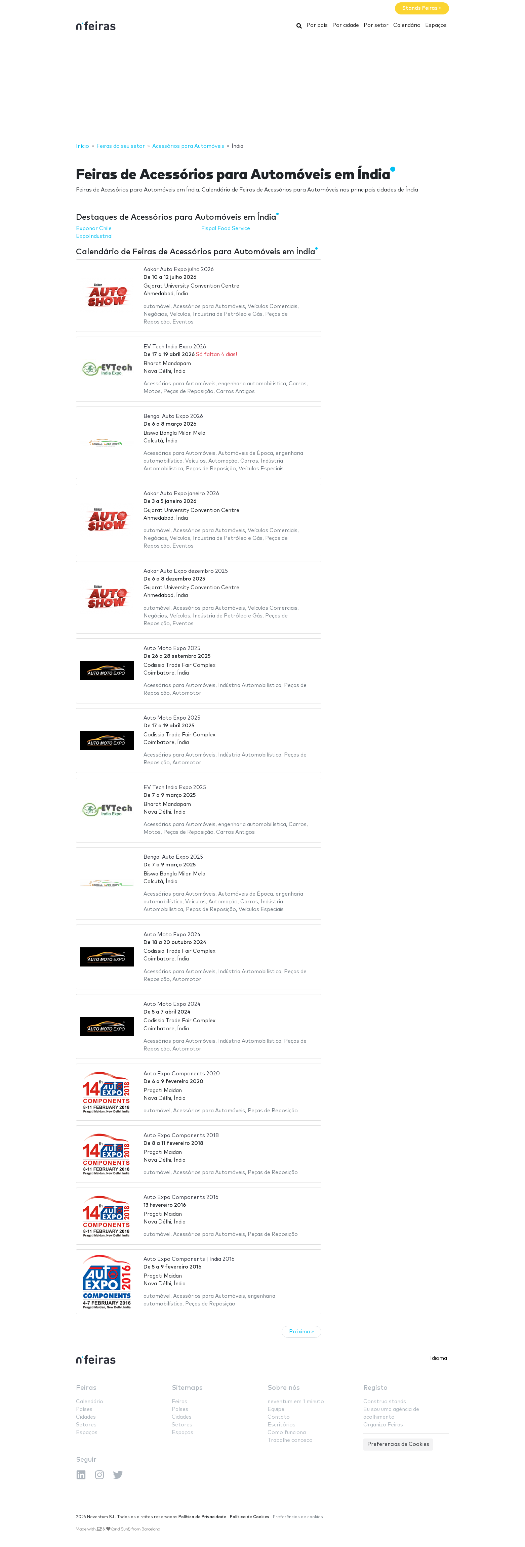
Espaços (436, 25)
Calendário (406, 25)
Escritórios (281, 1424)
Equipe (276, 1409)
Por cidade (345, 25)
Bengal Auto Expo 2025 (173, 857)
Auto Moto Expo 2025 (172, 648)
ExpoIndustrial (94, 236)
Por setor (376, 25)
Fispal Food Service (225, 228)
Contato (279, 1417)
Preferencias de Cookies (398, 1444)
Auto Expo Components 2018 (181, 1135)
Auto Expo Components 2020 (182, 1073)
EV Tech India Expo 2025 (175, 787)
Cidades (86, 1417)
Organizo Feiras (383, 1424)
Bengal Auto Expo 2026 (173, 416)
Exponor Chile (94, 228)
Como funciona (287, 1432)
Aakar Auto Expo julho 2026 (179, 269)
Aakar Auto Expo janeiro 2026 (181, 493)
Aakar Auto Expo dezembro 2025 (186, 571)
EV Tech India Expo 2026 (175, 346)
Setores (86, 1424)
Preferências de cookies (298, 1517)
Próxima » (301, 1331)
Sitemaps (187, 1388)
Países (84, 1409)
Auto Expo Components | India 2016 (189, 1259)
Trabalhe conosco (290, 1440)
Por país (317, 25)
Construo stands (384, 1401)
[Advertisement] (262, 88)
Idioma (438, 1358)
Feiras (86, 1388)
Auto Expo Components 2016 (181, 1197)
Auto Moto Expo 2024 (172, 934)
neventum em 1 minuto (296, 1401)
